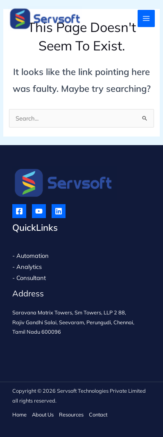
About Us (43, 414)
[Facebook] (19, 211)
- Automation (31, 255)
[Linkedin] (59, 211)
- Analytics (27, 267)
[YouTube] (39, 211)
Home (19, 414)
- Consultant (29, 278)
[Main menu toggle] (146, 18)
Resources (71, 414)
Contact (98, 414)
